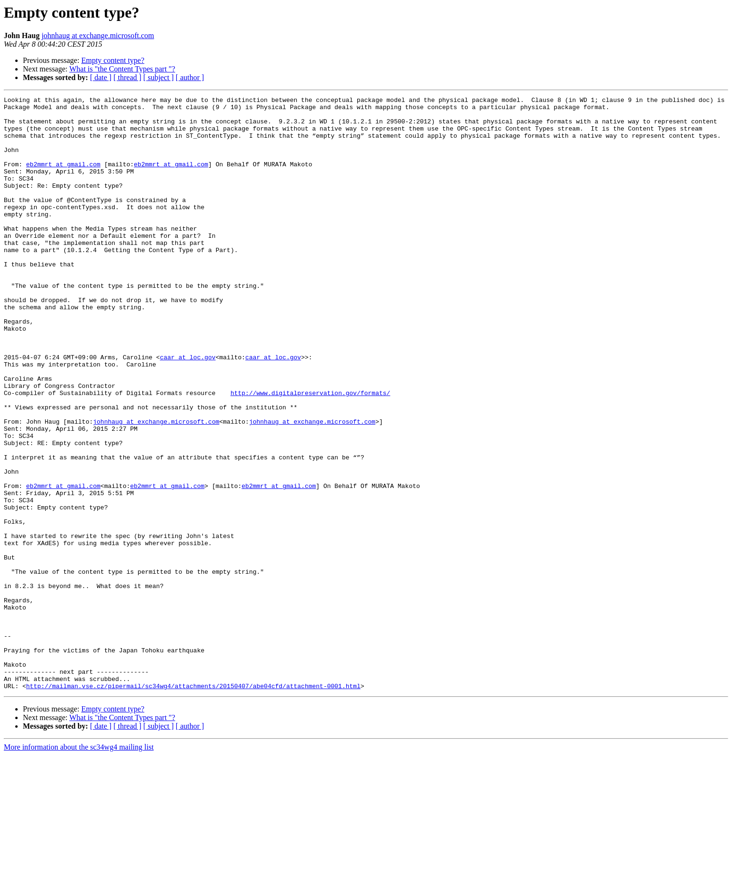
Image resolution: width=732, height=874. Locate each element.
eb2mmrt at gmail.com (63, 178)
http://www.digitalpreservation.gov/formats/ (310, 452)
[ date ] (100, 77)
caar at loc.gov (188, 410)
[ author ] (190, 77)
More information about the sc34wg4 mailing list (79, 866)
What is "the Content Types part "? (122, 69)
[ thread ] (127, 77)
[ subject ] (158, 77)
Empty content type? (112, 60)
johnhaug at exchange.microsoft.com (97, 35)
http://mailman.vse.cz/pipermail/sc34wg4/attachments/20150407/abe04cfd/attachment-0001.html (193, 804)
